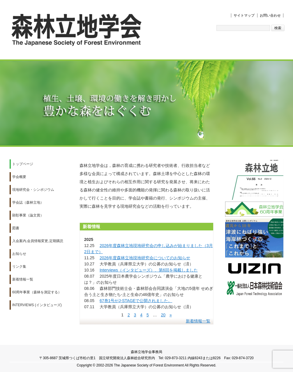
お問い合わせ (270, 15)
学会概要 (19, 177)
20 (163, 315)
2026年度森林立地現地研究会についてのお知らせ (145, 257)
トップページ (22, 164)
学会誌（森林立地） (28, 202)
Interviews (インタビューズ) (37, 305)
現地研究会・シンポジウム (33, 190)
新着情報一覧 (22, 279)
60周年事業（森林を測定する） (36, 292)
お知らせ (19, 254)
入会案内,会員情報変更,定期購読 (37, 241)
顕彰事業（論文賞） (28, 215)
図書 (15, 228)
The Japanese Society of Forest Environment (149, 365)
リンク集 (19, 267)
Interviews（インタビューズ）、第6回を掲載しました (149, 270)
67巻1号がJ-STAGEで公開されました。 (136, 300)
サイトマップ (244, 15)
